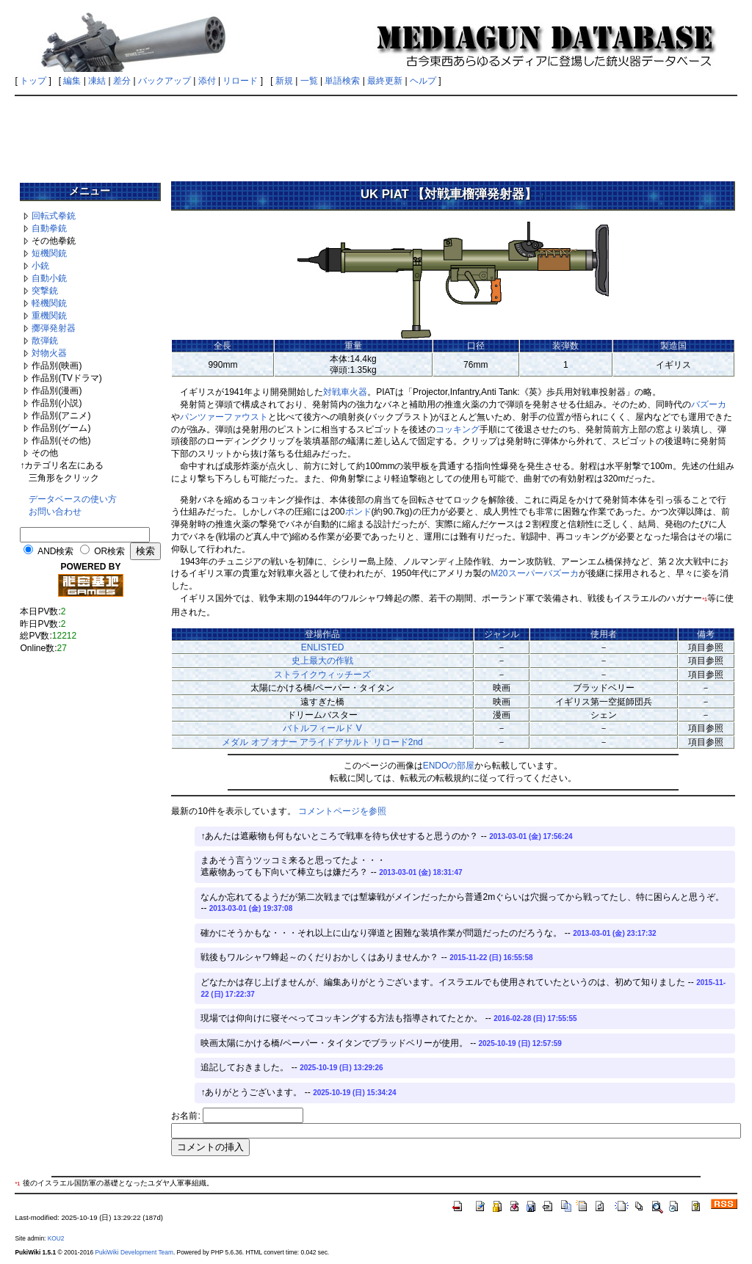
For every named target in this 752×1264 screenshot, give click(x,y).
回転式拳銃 (54, 216)
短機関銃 (49, 253)
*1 (704, 599)
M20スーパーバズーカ (534, 573)
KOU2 (56, 1238)
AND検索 (55, 551)
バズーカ (708, 404)
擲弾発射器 (54, 328)
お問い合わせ (55, 511)
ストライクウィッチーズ (322, 674)
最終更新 (384, 81)
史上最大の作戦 (322, 660)
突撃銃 (45, 291)
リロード (240, 81)
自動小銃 (49, 278)
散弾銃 (45, 340)
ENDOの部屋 (449, 765)
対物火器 (49, 353)
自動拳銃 (49, 228)
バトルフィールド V (322, 728)
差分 (122, 81)
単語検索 (342, 81)
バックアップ (164, 81)
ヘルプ (423, 81)
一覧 (309, 81)
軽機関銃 (49, 303)
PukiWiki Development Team (134, 1252)
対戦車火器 (345, 392)
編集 (72, 81)
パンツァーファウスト (224, 417)
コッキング (457, 429)
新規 (284, 81)
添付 (207, 81)
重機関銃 (49, 315)
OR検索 (109, 551)
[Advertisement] (376, 134)
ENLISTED (322, 647)
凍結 (97, 81)
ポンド (358, 511)
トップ (33, 81)
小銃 (40, 266)
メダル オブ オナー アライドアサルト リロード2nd (322, 742)
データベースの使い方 (73, 499)
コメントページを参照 (342, 811)
